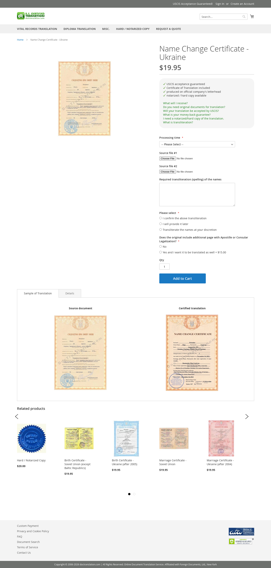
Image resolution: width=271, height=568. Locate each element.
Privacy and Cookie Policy (33, 531)
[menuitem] (37, 29)
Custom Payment (28, 526)
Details (69, 293)
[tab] (206, 103)
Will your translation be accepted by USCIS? (191, 111)
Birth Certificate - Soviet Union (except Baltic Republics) (77, 464)
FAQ (19, 536)
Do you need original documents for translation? (194, 107)
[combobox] (223, 17)
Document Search (28, 542)
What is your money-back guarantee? (187, 114)
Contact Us (24, 552)
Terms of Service (27, 547)
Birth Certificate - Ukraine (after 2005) (124, 462)
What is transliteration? (178, 122)
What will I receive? (175, 103)
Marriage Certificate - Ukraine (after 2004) (220, 462)
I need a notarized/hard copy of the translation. (193, 118)
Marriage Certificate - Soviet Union (172, 462)
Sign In (220, 4)
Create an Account (242, 4)
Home (20, 39)
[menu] (135, 28)
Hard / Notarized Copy (31, 460)
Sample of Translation (38, 293)
